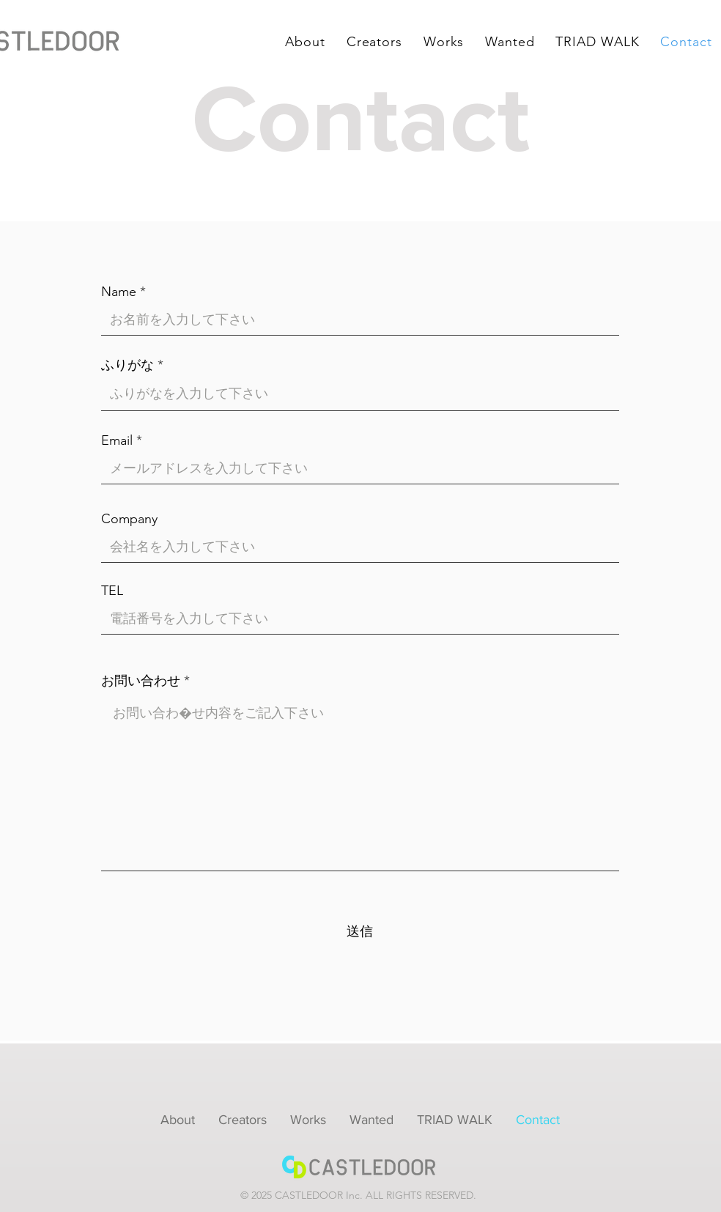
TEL (112, 590)
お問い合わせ (140, 680)
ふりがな (127, 365)
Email (117, 440)
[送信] (360, 931)
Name (118, 291)
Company (129, 518)
